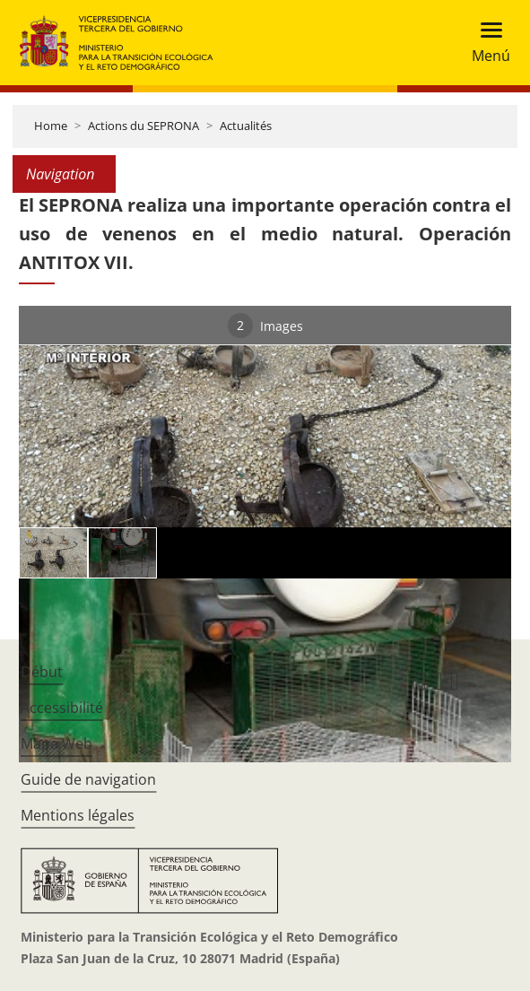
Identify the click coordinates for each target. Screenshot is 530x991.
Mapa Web (56, 743)
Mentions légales (78, 815)
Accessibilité (62, 707)
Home (50, 125)
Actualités (246, 125)
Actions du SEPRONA (143, 125)
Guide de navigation (88, 779)
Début (42, 672)
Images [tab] (265, 325)
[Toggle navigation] (485, 43)
